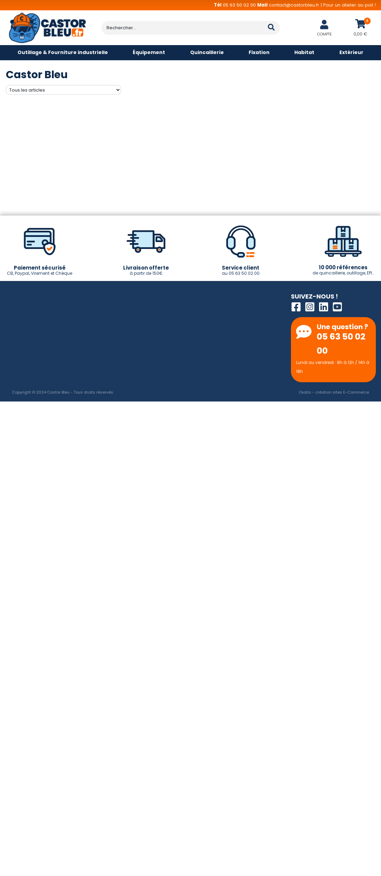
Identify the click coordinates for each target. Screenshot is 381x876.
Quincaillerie (207, 52)
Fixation (259, 52)
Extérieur (351, 52)
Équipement (149, 52)
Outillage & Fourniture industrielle (63, 52)
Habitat (304, 52)
